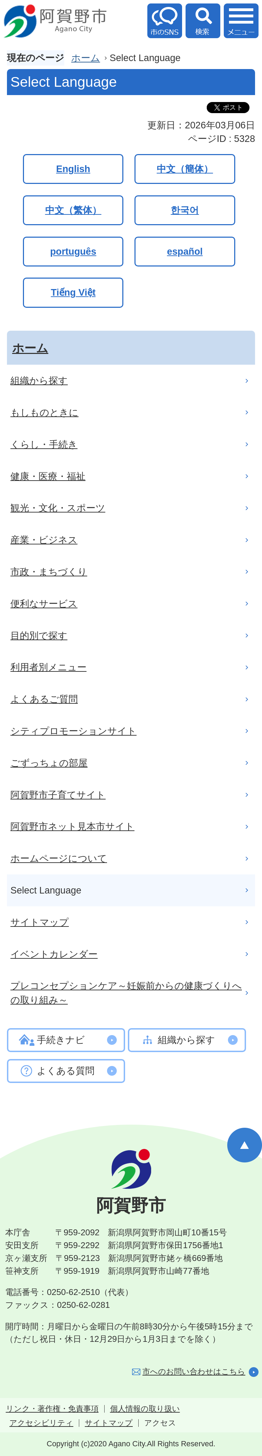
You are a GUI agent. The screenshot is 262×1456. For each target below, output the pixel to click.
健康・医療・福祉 (47, 476)
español (185, 251)
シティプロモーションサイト (73, 731)
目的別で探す (38, 635)
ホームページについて (58, 858)
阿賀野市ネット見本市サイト (72, 826)
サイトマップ (39, 922)
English (73, 168)
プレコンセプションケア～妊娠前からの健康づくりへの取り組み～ (126, 992)
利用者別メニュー (48, 667)
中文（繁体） (73, 210)
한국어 (185, 210)
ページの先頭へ (244, 1145)
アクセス (160, 1423)
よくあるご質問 (44, 699)
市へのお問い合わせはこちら (193, 1371)
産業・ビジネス (43, 539)
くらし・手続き (43, 444)
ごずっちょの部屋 (49, 762)
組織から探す (39, 380)
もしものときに (44, 412)
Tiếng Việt (73, 292)
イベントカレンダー (54, 954)
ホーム (85, 57)
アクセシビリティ (41, 1423)
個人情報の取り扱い (145, 1409)
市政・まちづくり (48, 571)
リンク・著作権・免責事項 (52, 1409)
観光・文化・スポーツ (57, 507)
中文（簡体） (185, 168)
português (73, 251)
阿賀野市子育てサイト (58, 794)
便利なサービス (43, 603)
